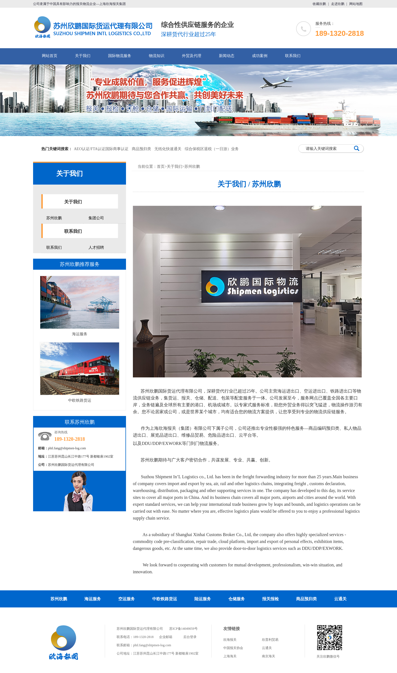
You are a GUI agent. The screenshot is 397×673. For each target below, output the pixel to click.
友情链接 (231, 628)
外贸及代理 (191, 56)
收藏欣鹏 (319, 4)
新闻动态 (226, 56)
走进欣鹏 (337, 4)
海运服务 (79, 334)
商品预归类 (141, 149)
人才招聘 (96, 247)
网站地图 (356, 4)
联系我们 (293, 56)
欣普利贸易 (270, 640)
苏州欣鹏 (54, 218)
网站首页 (49, 56)
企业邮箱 (165, 637)
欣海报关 (230, 640)
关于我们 (82, 56)
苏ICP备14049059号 (183, 629)
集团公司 (96, 218)
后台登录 (190, 637)
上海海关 (230, 656)
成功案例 (259, 56)
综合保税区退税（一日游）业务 (212, 149)
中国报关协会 (233, 648)
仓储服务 (236, 599)
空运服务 (126, 599)
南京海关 (268, 656)
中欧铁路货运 (79, 400)
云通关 (340, 599)
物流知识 (156, 56)
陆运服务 (202, 599)
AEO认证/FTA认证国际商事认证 (101, 149)
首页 (161, 166)
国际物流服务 (119, 56)
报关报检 (270, 599)
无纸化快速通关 (167, 149)
